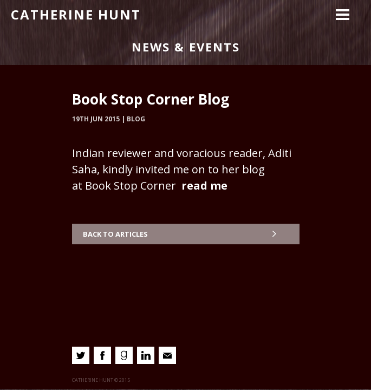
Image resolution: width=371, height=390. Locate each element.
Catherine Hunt (76, 14)
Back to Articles (115, 234)
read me (204, 185)
